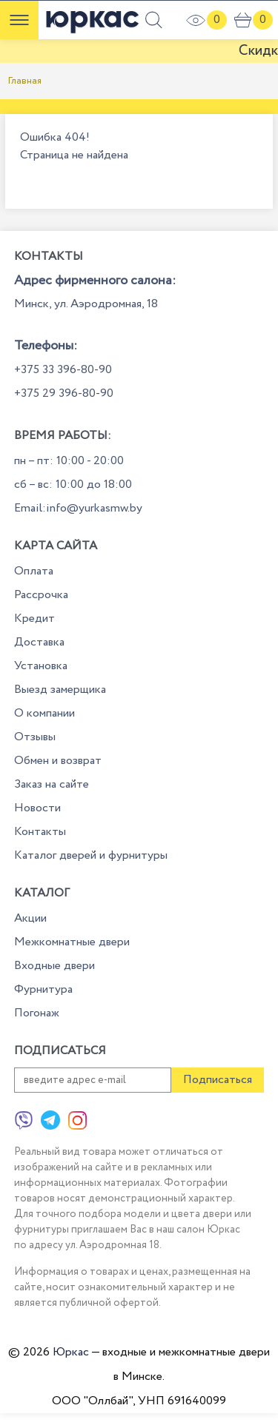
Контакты (40, 831)
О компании (44, 713)
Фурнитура (43, 989)
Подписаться (217, 1079)
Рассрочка (41, 594)
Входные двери (54, 965)
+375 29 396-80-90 (63, 393)
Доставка (39, 642)
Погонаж (36, 1013)
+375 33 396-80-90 (63, 369)
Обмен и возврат (58, 760)
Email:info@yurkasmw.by (78, 508)
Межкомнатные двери (72, 942)
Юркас (71, 1352)
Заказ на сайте (51, 784)
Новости (37, 808)
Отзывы (35, 736)
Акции (30, 918)
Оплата (33, 571)
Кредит (34, 618)
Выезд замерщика (60, 689)
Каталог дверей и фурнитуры (91, 855)
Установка (40, 665)
